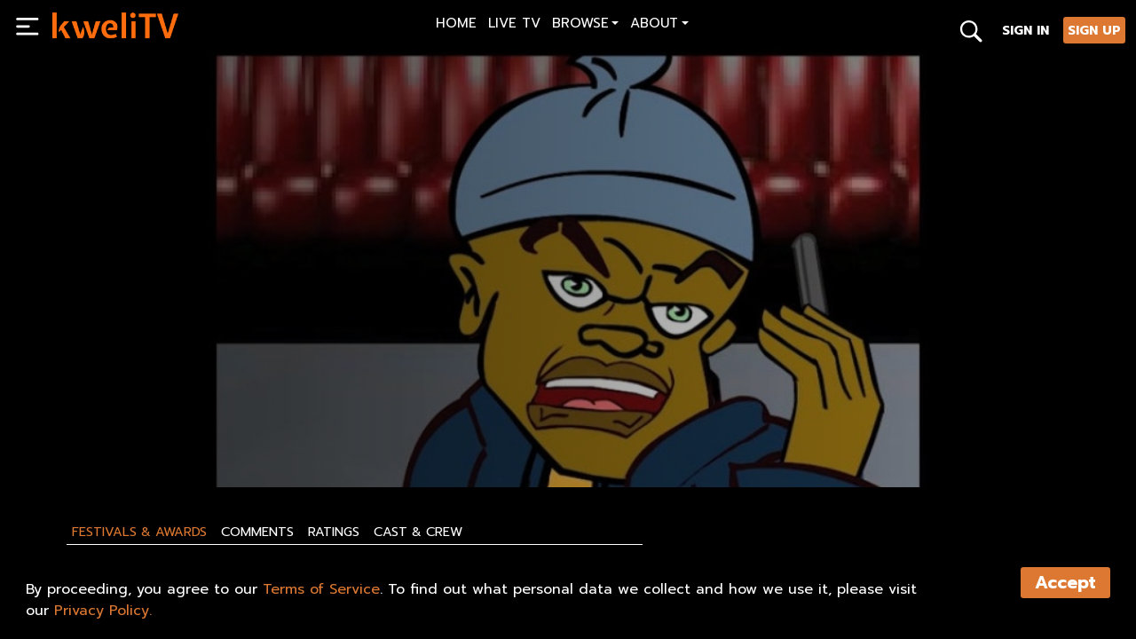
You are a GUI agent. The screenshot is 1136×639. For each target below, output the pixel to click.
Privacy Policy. (103, 610)
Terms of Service (321, 589)
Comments (257, 531)
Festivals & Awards (139, 531)
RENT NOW (223, 432)
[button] (585, 25)
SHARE (308, 432)
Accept (1065, 583)
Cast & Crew (418, 531)
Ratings (333, 531)
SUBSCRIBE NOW (107, 432)
